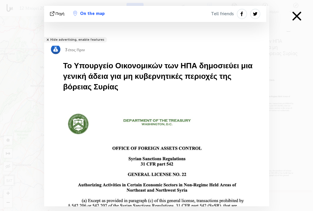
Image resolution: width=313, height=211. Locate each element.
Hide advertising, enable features (77, 40)
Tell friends (222, 13)
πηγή (57, 13)
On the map (89, 13)
